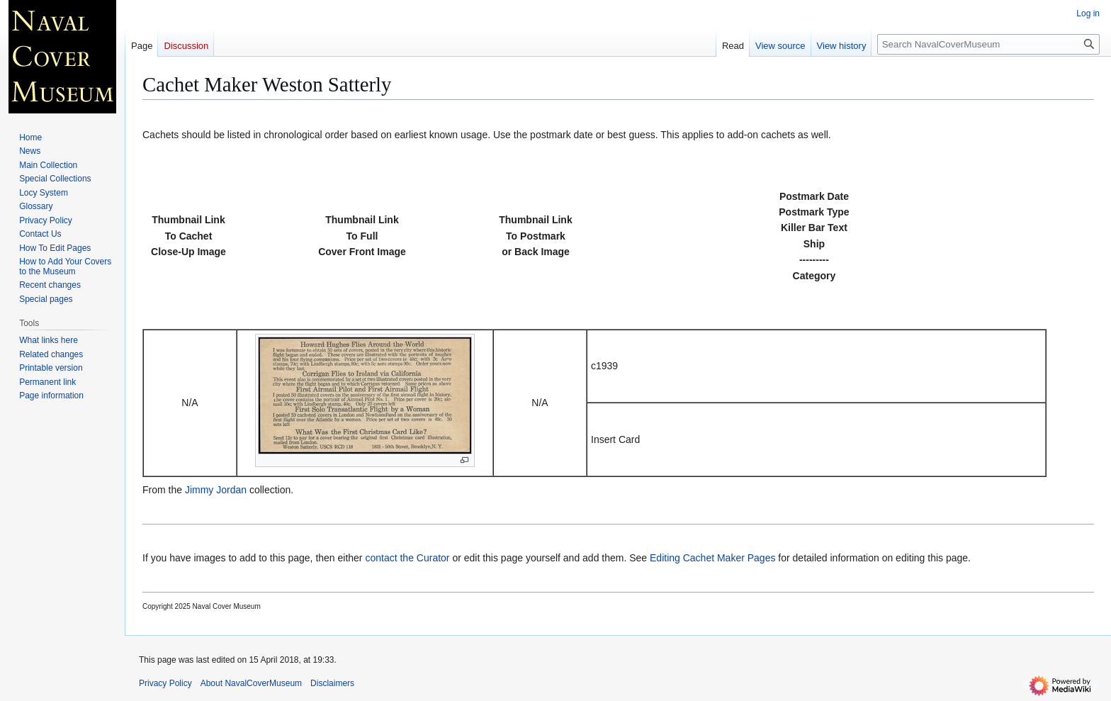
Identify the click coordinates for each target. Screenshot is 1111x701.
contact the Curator (407, 557)
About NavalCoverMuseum (251, 683)
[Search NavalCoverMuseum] (988, 44)
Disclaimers (332, 683)
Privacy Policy (165, 683)
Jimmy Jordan (216, 489)
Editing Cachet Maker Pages (712, 557)
